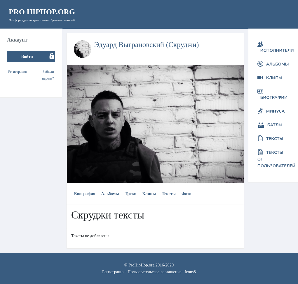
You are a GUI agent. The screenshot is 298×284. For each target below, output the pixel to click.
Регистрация (17, 72)
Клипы (149, 193)
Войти (27, 56)
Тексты (169, 193)
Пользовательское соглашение (155, 271)
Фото (186, 193)
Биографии (273, 97)
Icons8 (190, 271)
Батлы (275, 125)
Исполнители (277, 50)
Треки (131, 193)
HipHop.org (42, 12)
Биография (84, 193)
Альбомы (110, 193)
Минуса (275, 111)
